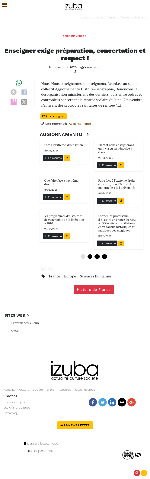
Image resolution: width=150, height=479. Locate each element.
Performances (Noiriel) (25, 323)
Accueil (85, 17)
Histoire (114, 17)
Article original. (53, 116)
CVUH (13, 331)
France (55, 276)
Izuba (32, 451)
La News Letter (75, 425)
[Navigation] (73, 5)
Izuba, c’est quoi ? (15, 402)
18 (104, 256)
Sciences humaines (96, 276)
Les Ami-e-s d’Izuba (17, 407)
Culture (24, 389)
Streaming (11, 413)
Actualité (10, 389)
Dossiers (99, 17)
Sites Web (17, 315)
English (51, 389)
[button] (3, 5)
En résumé (53, 157)
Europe (70, 276)
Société (38, 389)
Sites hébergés (85, 389)
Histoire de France (135, 17)
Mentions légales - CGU (41, 443)
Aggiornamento (75, 36)
